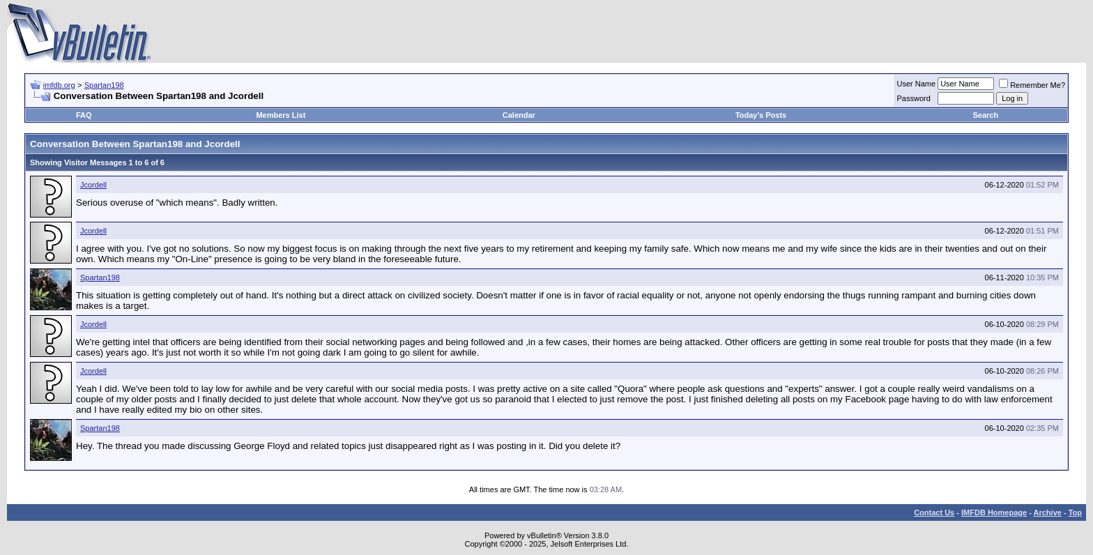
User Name (916, 83)
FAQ (84, 115)
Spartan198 (104, 85)
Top (1075, 512)
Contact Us (934, 512)
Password (914, 98)
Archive (1048, 512)
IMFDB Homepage (994, 512)
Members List (280, 115)
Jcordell (93, 185)
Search (986, 115)
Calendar (519, 115)
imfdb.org (59, 85)
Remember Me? (1032, 85)
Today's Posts (760, 115)
